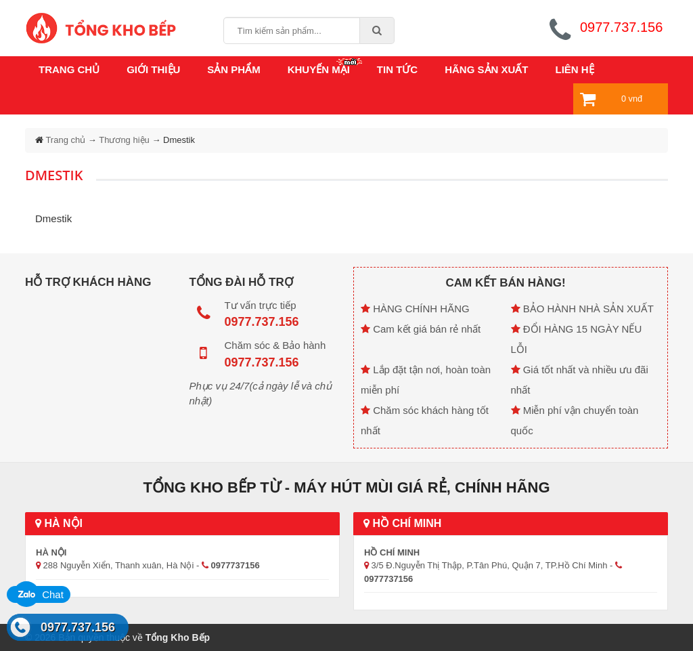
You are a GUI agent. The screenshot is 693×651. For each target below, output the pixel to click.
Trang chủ (69, 69)
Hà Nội (59, 523)
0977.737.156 (78, 627)
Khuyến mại (319, 69)
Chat (39, 594)
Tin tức (397, 69)
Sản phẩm (233, 69)
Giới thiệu (153, 69)
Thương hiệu (124, 140)
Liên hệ (575, 69)
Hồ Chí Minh (402, 523)
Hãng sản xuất (486, 69)
